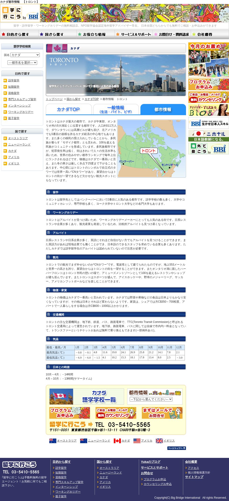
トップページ (54, 99)
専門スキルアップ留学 (22, 99)
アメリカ (146, 440)
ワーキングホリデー (20, 112)
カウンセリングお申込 (158, 484)
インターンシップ (19, 105)
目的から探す (62, 461)
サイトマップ (194, 477)
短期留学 (13, 86)
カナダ (126, 440)
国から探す (74, 99)
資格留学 (13, 93)
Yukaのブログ (150, 461)
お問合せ (147, 473)
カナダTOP (92, 99)
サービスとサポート (154, 467)
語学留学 (13, 80)
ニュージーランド (99, 440)
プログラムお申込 (155, 479)
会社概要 (191, 461)
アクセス (193, 468)
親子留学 (13, 118)
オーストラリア (67, 440)
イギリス (169, 440)
